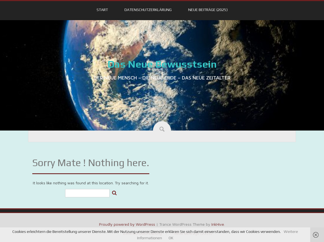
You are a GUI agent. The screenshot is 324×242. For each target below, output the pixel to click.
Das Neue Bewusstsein (162, 64)
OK (171, 238)
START (102, 9)
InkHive (217, 224)
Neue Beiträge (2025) (208, 9)
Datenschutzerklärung (148, 9)
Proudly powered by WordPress (127, 224)
